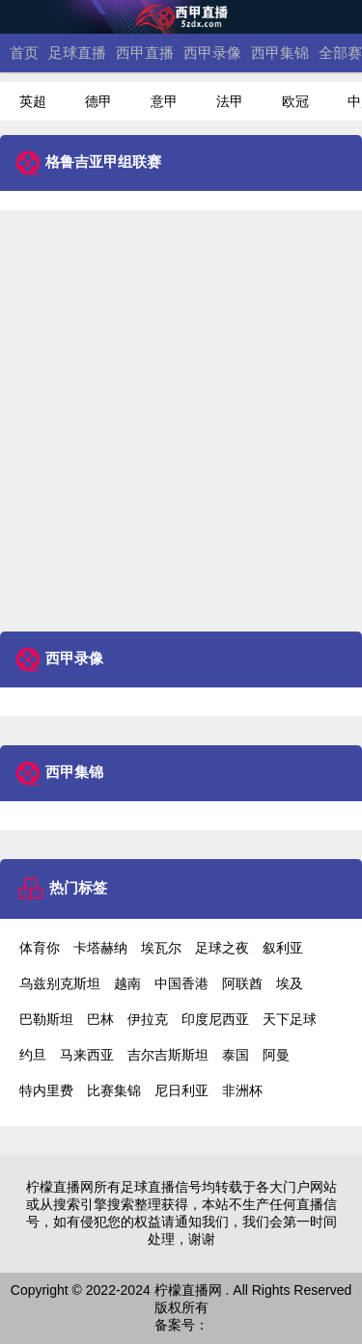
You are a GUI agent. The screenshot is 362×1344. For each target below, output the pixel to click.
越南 (127, 983)
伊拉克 (147, 1019)
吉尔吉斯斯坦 (168, 1054)
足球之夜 (222, 947)
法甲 (229, 101)
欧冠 (295, 101)
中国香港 (181, 983)
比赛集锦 (114, 1090)
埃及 (289, 983)
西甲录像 (212, 52)
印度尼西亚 (215, 1019)
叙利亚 (283, 947)
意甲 (164, 101)
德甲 (98, 101)
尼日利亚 (181, 1090)
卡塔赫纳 (100, 947)
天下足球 (290, 1019)
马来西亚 (87, 1054)
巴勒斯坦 (46, 1019)
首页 (24, 52)
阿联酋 (242, 983)
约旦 (32, 1054)
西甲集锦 (280, 52)
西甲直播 (145, 52)
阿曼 (276, 1054)
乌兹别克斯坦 (59, 983)
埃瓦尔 (161, 947)
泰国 (235, 1054)
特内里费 (46, 1090)
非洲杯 (242, 1090)
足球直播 (77, 52)
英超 (32, 101)
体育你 (39, 947)
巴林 (100, 1019)
